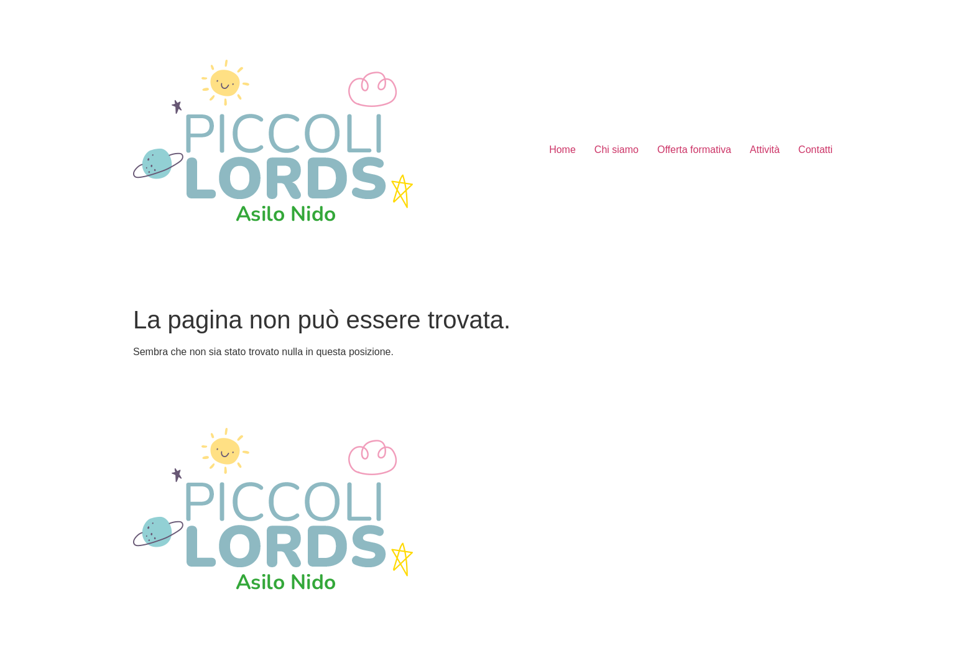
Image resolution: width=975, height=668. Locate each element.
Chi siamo (616, 149)
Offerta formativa (694, 149)
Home (562, 149)
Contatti (815, 149)
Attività (765, 149)
